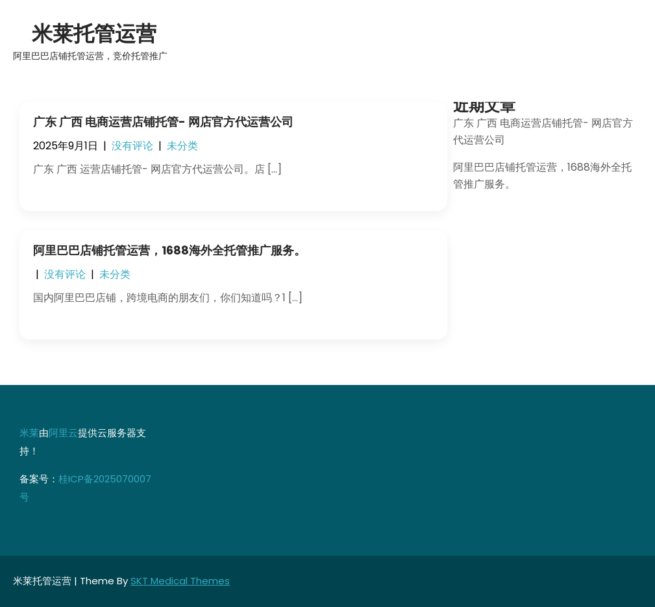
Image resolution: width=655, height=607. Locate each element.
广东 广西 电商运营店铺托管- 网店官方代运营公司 (163, 122)
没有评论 (132, 145)
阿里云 (63, 433)
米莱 (29, 433)
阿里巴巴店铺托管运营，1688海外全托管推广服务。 (169, 250)
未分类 (182, 145)
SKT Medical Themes (180, 581)
